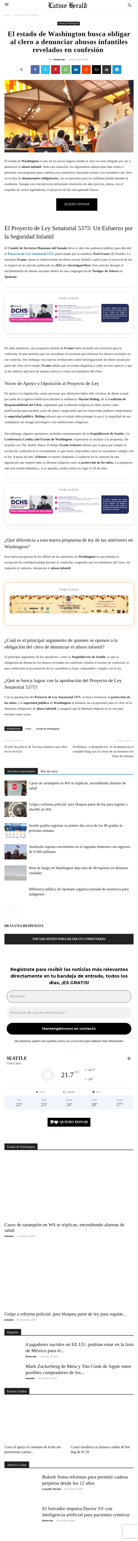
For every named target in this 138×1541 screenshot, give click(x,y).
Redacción (59, 59)
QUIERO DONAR (69, 1122)
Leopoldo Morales (51, 1489)
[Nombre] (69, 996)
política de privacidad (70, 1041)
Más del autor (49, 771)
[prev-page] (7, 910)
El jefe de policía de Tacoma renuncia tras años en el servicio (35, 749)
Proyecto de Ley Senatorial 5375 (31, 254)
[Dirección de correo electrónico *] (69, 1013)
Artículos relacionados (21, 771)
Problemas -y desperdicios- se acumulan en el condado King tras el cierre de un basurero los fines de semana (103, 751)
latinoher (9, 1236)
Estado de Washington (27, 15)
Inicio (7, 15)
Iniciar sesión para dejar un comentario (68, 939)
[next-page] (14, 910)
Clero (28, 728)
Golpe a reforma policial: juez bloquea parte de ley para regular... (65, 1314)
